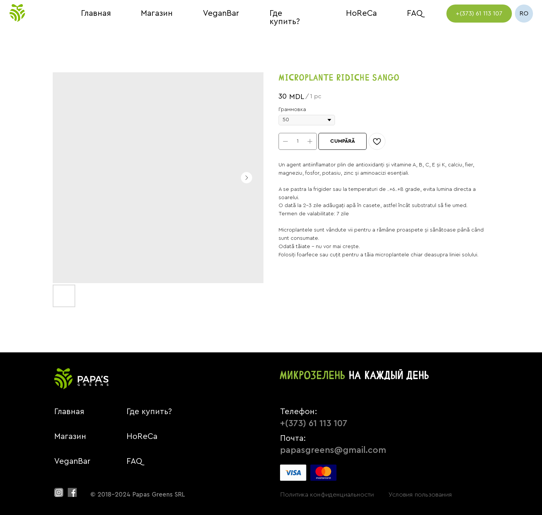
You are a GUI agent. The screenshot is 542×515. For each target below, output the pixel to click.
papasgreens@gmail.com (333, 450)
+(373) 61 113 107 (313, 423)
